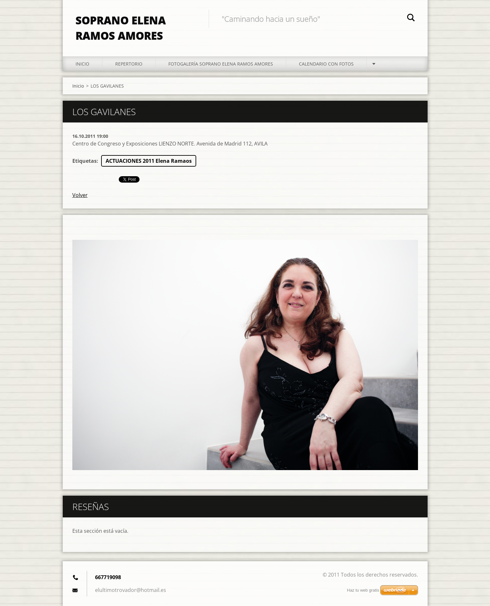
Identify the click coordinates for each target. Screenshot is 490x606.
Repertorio (128, 64)
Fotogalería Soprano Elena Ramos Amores (220, 64)
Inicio (82, 64)
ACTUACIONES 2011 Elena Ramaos (149, 160)
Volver (80, 195)
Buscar (411, 18)
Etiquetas (84, 160)
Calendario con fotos (326, 64)
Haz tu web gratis (363, 590)
